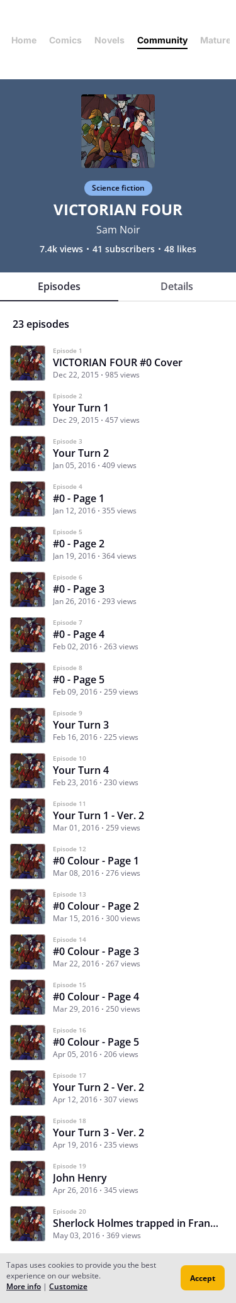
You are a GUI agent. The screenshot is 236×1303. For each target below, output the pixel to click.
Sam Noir (118, 229)
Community (162, 40)
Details (176, 286)
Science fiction (118, 187)
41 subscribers (124, 249)
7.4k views (61, 249)
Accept (202, 1278)
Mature (215, 40)
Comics (65, 40)
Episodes (59, 286)
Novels (109, 40)
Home (24, 40)
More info (23, 1286)
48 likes (180, 249)
